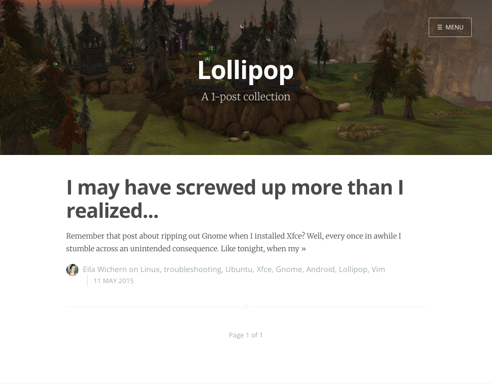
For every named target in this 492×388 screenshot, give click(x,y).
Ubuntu (239, 269)
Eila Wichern (105, 269)
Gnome (289, 269)
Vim (378, 269)
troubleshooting (192, 269)
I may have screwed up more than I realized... (235, 198)
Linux (150, 269)
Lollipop (353, 269)
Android (320, 269)
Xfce (264, 269)
